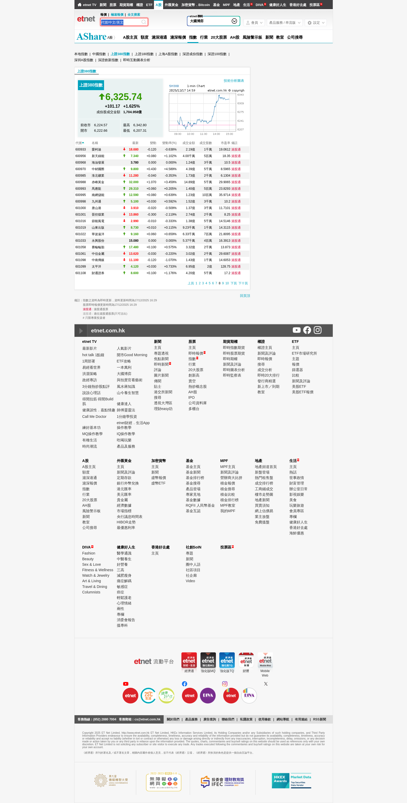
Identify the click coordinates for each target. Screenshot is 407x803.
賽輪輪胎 (98, 247)
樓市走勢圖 (264, 494)
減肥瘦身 (124, 575)
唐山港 (96, 208)
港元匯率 (124, 489)
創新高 (193, 375)
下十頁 (243, 283)
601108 (81, 273)
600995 (81, 195)
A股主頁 (130, 37)
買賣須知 (262, 505)
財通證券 (98, 273)
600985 (81, 175)
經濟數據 (124, 505)
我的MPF (228, 511)
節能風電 (98, 221)
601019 (81, 227)
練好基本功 (91, 427)
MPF (226, 5)
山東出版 (98, 227)
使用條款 (264, 719)
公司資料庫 (197, 403)
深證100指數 (217, 54)
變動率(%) (169, 143)
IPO (191, 397)
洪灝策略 (89, 374)
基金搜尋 (193, 483)
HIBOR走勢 (126, 522)
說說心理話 (91, 393)
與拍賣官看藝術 (129, 380)
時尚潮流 (89, 446)
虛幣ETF (158, 483)
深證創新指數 (108, 60)
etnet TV (89, 5)
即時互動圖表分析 (136, 60)
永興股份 (98, 240)
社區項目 (193, 570)
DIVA (259, 5)
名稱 (95, 143)
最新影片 (89, 348)
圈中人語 (193, 564)
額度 (144, 37)
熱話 (293, 472)
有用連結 (301, 719)
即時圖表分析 (234, 370)
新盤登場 (262, 472)
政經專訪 (89, 380)
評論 (157, 370)
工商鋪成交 (264, 489)
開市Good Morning (132, 355)
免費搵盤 (262, 522)
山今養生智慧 (128, 393)
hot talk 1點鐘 (93, 355)
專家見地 (193, 494)
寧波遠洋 (98, 234)
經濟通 (189, 671)
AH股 (234, 37)
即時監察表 (232, 375)
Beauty (88, 559)
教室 (280, 37)
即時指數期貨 (234, 347)
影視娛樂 (296, 494)
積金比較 (227, 494)
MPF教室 (228, 505)
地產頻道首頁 (266, 467)
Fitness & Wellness (97, 570)
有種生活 (89, 440)
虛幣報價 (158, 478)
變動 (153, 143)
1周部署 (88, 361)
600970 (81, 169)
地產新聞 (262, 500)
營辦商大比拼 (231, 478)
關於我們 (173, 719)
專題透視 (161, 353)
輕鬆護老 (124, 598)
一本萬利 (124, 367)
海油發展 (98, 162)
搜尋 (157, 397)
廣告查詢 (209, 719)
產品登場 (193, 489)
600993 (81, 188)
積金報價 (227, 483)
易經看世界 (91, 367)
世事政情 (296, 478)
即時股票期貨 (234, 353)
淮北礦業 (98, 175)
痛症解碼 (124, 581)
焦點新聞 (161, 359)
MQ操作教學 (92, 434)
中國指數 (99, 54)
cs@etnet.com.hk (147, 719)
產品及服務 (126, 446)
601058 (81, 247)
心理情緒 (124, 603)
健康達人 (124, 404)
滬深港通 (159, 37)
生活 (246, 5)
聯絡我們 (228, 719)
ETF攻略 (124, 361)
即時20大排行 (268, 375)
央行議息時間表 (129, 517)
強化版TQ (227, 671)
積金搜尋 (227, 489)
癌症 (120, 592)
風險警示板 (252, 37)
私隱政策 (246, 719)
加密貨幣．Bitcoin (195, 5)
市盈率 (225, 143)
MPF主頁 (228, 467)
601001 (81, 214)
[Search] (121, 22)
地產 (236, 5)
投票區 (314, 5)
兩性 (120, 608)
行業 (204, 37)
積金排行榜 (229, 500)
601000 (81, 208)
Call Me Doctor (94, 416)
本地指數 (81, 54)
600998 (81, 201)
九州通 (96, 201)
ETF (149, 5)
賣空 (192, 381)
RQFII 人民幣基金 (200, 505)
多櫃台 (193, 409)
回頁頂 (245, 296)
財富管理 (296, 483)
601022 (81, 234)
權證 (139, 5)
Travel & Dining (94, 587)
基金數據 (193, 500)
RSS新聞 (319, 719)
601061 (81, 254)
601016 (81, 221)
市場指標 (124, 511)
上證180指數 (144, 54)
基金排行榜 (195, 478)
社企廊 (191, 575)
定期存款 (124, 478)
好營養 (122, 564)
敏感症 (122, 587)
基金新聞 (193, 472)
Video (190, 581)
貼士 (157, 386)
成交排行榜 (264, 483)
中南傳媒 (98, 260)
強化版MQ (208, 671)
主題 (295, 359)
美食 (293, 500)
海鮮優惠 (296, 533)
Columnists (91, 592)
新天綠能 (98, 156)
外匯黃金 (171, 5)
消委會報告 (126, 620)
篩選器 (297, 370)
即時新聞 (162, 364)
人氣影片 (124, 348)
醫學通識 (124, 553)
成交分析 (264, 370)
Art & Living (91, 581)
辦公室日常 (298, 489)
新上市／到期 (268, 386)
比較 (295, 375)
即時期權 (230, 359)
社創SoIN (194, 547)
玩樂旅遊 (296, 505)
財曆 (246, 671)
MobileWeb (265, 673)
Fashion (88, 553)
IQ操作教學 (126, 434)
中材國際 (98, 169)
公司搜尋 (295, 37)
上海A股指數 (168, 54)
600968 (81, 162)
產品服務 (191, 719)
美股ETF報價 (302, 392)
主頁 (157, 347)
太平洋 (96, 266)
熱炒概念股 (197, 386)
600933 (81, 149)
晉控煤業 (98, 214)
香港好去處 (297, 5)
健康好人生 (277, 5)
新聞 (103, 5)
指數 (193, 37)
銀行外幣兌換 (128, 483)
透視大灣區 (163, 403)
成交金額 (188, 143)
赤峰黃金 (98, 182)
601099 (81, 266)
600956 (81, 156)
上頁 (191, 283)
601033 (81, 240)
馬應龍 (96, 188)
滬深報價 (178, 37)
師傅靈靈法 (126, 410)
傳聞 (157, 381)
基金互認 (193, 511)
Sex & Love (91, 564)
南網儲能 (98, 195)
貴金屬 (122, 500)
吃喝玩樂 (124, 440)
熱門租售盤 (264, 478)
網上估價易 (264, 511)
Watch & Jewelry (96, 575)
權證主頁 (264, 347)
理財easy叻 (163, 409)
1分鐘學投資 (127, 416)
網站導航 (283, 719)
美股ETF (299, 386)
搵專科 (122, 625)
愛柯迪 (96, 149)
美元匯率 (124, 494)
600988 (81, 182)
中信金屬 (98, 254)
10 (227, 283)
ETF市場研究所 (304, 353)
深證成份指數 (192, 54)
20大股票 (219, 37)
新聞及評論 (232, 364)
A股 (158, 5)
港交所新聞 (163, 392)
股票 (113, 5)
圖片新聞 (161, 375)
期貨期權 (126, 5)
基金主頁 (193, 467)
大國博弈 (197, 21)
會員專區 (296, 511)
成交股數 (205, 143)
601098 (81, 260)
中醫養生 (124, 559)
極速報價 (117, 14)
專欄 (293, 517)
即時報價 (197, 353)
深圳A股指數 (84, 60)
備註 (234, 143)
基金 (216, 5)
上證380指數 (120, 54)
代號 (80, 143)
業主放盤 (262, 517)
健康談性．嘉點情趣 (98, 410)
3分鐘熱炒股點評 (96, 386)
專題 (189, 553)
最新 (135, 143)
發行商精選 (266, 381)
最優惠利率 (126, 527)
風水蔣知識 (126, 386)
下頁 (234, 283)
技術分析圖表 (234, 81)
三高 (120, 570)
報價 (295, 364)
